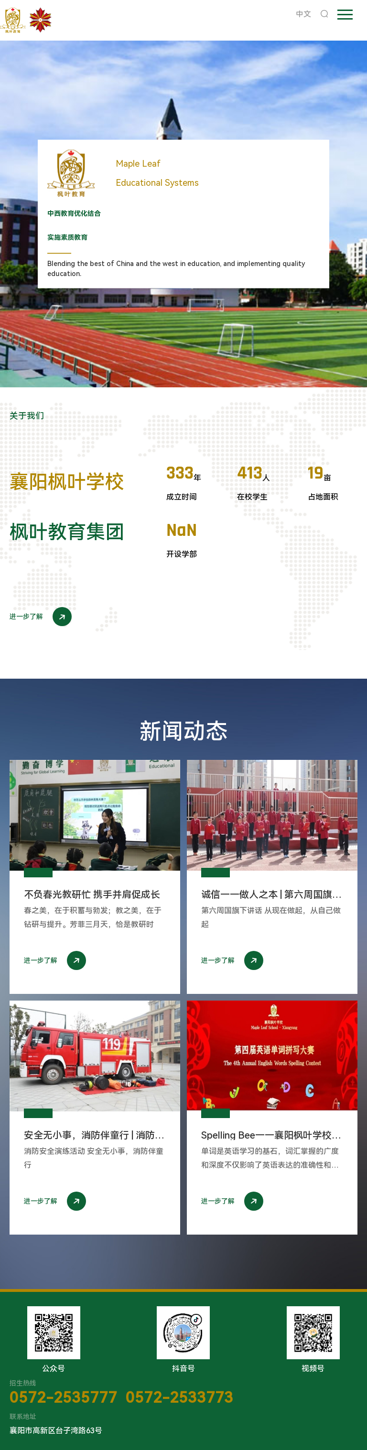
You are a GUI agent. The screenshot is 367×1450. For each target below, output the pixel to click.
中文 (303, 14)
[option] (183, 214)
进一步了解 (41, 616)
